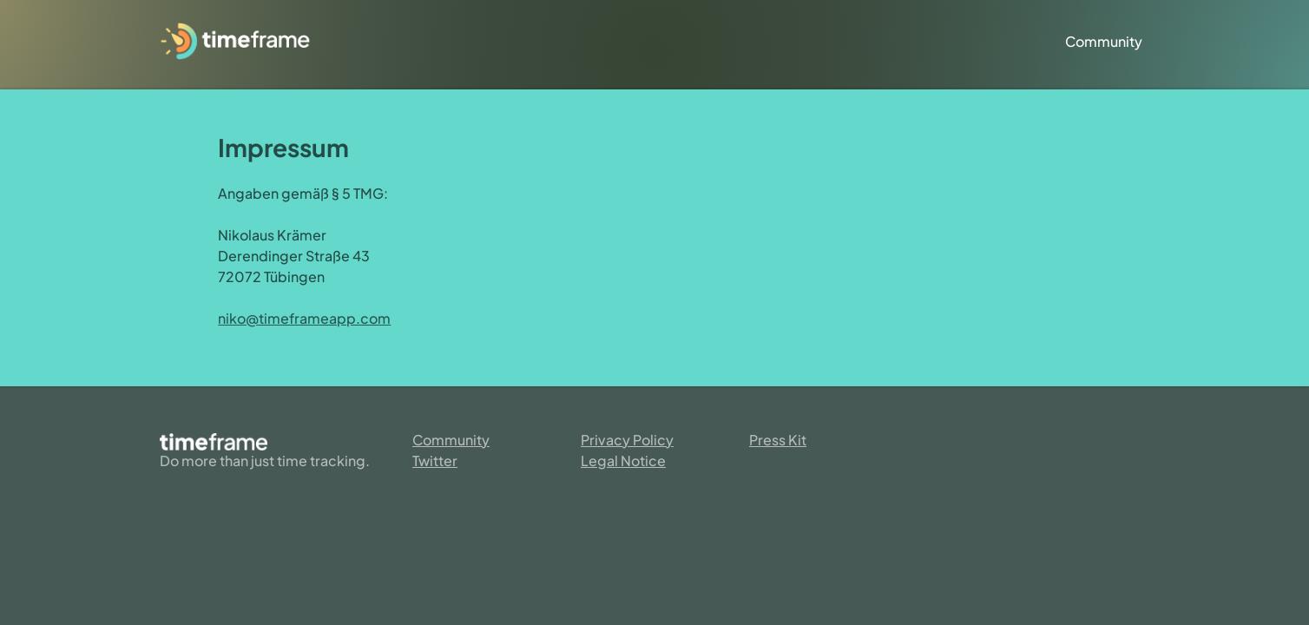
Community (1103, 41)
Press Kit (777, 440)
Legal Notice (623, 460)
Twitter (434, 460)
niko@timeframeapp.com (304, 318)
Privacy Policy (627, 440)
